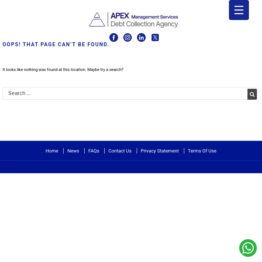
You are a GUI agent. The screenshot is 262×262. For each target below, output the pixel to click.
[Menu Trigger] (239, 10)
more (6, 168)
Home (51, 151)
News (73, 151)
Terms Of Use (202, 151)
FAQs (93, 151)
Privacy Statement (160, 151)
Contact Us (120, 151)
